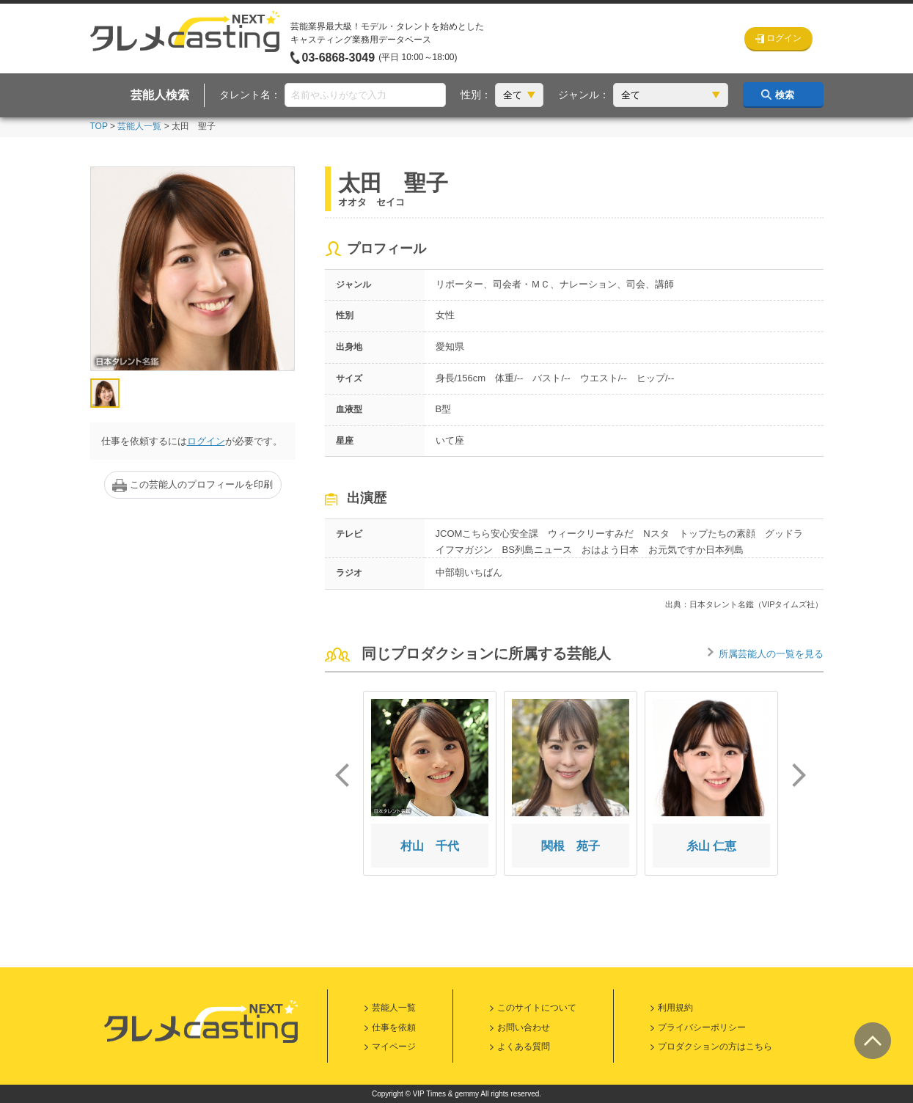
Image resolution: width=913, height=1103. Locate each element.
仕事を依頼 (394, 1027)
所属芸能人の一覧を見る (771, 653)
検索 (784, 94)
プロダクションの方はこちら (715, 1046)
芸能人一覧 (139, 126)
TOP (99, 126)
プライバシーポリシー (702, 1027)
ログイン (206, 441)
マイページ (394, 1046)
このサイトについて (536, 1008)
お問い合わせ (523, 1027)
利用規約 (675, 1008)
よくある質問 (523, 1046)
